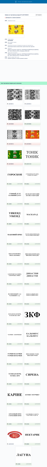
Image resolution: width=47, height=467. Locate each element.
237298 (18, 463)
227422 (9, 403)
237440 (9, 263)
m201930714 (28, 103)
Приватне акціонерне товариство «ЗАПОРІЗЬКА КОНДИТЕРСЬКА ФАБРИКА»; (23, 49)
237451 (27, 283)
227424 (9, 183)
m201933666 (28, 123)
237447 (27, 303)
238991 (27, 223)
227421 (27, 403)
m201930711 (10, 103)
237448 (9, 203)
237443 (9, 343)
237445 (9, 303)
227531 (9, 363)
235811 (27, 363)
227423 (9, 243)
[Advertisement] (23, 8)
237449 (9, 383)
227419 (27, 263)
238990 (9, 223)
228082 (27, 443)
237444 (27, 423)
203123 (27, 323)
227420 (27, 243)
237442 (9, 283)
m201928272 (10, 163)
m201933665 (10, 123)
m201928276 (28, 143)
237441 (27, 203)
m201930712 (10, 143)
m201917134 (28, 163)
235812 (27, 183)
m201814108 (10, 443)
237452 (9, 323)
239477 (27, 343)
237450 (9, 423)
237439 (27, 383)
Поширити (38, 14)
